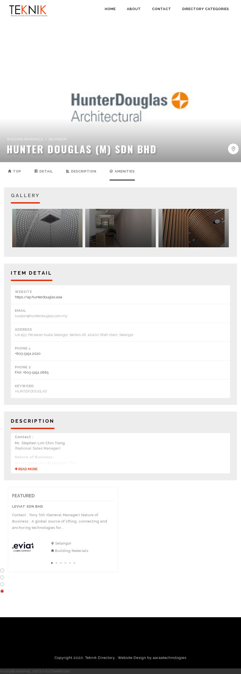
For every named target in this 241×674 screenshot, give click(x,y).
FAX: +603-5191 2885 (32, 372)
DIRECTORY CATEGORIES (205, 9)
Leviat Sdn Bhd (27, 506)
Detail (44, 171)
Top (14, 171)
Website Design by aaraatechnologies (152, 658)
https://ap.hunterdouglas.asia (38, 297)
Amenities (122, 171)
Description (81, 171)
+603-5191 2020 (28, 354)
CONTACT (161, 9)
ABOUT (134, 9)
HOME (110, 9)
